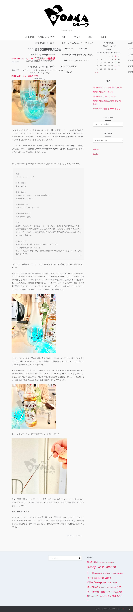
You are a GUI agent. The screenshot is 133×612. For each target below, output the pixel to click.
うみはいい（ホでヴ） (46, 37)
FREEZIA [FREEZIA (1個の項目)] (120, 573)
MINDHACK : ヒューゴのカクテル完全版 (33, 58)
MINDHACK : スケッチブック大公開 (107, 87)
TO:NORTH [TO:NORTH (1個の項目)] (112, 587)
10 (115, 59)
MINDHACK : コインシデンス (105, 96)
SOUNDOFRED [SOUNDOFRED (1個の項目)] (105, 587)
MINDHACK (29, 37)
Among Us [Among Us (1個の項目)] (104, 562)
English (96, 154)
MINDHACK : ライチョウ (103, 92)
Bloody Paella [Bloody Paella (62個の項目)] (95, 567)
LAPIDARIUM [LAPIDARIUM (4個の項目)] (112, 583)
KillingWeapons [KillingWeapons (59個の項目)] (96, 582)
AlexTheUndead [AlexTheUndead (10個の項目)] (94, 562)
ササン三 (76, 37)
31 (115, 69)
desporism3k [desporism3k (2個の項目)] (98, 573)
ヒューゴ (79, 535)
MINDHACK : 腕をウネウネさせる (106, 109)
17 (115, 63)
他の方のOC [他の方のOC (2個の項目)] (103, 596)
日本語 (96, 149)
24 (115, 66)
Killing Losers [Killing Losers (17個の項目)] (104, 578)
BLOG (103, 37)
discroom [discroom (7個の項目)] (106, 573)
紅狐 (63, 37)
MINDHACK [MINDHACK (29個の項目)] (93, 587)
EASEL (122, 609)
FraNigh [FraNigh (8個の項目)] (114, 573)
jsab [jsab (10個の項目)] (96, 578)
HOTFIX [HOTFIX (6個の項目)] (90, 578)
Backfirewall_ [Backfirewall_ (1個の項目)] (111, 562)
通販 (90, 37)
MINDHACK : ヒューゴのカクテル (25, 76)
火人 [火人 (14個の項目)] (109, 596)
